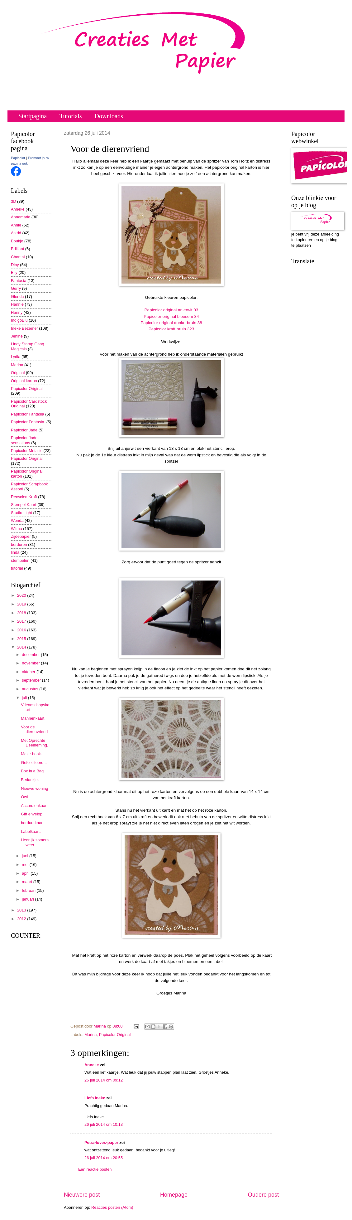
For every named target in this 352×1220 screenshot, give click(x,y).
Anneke (91, 1064)
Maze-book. (31, 753)
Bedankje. (30, 779)
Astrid (16, 233)
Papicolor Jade (24, 430)
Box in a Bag (32, 771)
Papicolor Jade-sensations (25, 440)
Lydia (15, 356)
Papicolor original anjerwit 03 (171, 310)
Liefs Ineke (94, 1098)
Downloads (109, 116)
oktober (29, 671)
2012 (22, 918)
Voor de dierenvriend (34, 729)
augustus (30, 689)
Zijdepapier (21, 536)
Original (18, 372)
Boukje (17, 241)
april (26, 873)
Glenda (17, 296)
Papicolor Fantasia (27, 414)
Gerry (16, 288)
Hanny (16, 312)
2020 (22, 595)
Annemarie (20, 217)
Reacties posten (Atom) (112, 1207)
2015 (22, 638)
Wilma (16, 528)
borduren (19, 544)
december (31, 654)
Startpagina (32, 116)
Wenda (17, 520)
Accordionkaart (34, 805)
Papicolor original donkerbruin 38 (171, 322)
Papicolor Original (115, 1034)
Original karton (24, 380)
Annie (16, 225)
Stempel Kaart (23, 504)
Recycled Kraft (24, 496)
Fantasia (18, 280)
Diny (15, 264)
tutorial (17, 568)
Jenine (17, 336)
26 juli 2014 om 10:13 (103, 1124)
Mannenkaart (32, 718)
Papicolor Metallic (26, 450)
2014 (22, 647)
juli (25, 697)
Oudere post (263, 1195)
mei (25, 864)
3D (13, 201)
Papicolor (18, 158)
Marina (90, 1034)
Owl (24, 797)
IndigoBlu (19, 320)
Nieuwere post (82, 1195)
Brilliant (17, 248)
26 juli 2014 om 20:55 (103, 1157)
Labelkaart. (31, 831)
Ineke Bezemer (24, 328)
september (32, 680)
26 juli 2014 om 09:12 (103, 1080)
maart (27, 881)
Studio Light (21, 512)
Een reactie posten (95, 1169)
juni (25, 855)
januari (28, 899)
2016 (22, 630)
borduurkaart (32, 822)
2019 (22, 604)
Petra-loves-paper (101, 1142)
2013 (22, 910)
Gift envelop (31, 814)
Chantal (18, 257)
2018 (22, 612)
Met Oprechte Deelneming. (34, 742)
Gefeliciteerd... (34, 762)
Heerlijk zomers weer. (35, 842)
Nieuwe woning (34, 788)
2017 (22, 621)
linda (15, 552)
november (31, 663)
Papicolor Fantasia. (28, 422)
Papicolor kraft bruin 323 (171, 329)
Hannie (17, 304)
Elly (14, 272)
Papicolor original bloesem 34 (171, 316)
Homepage (174, 1195)
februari (29, 890)
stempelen (20, 560)
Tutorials (70, 116)
